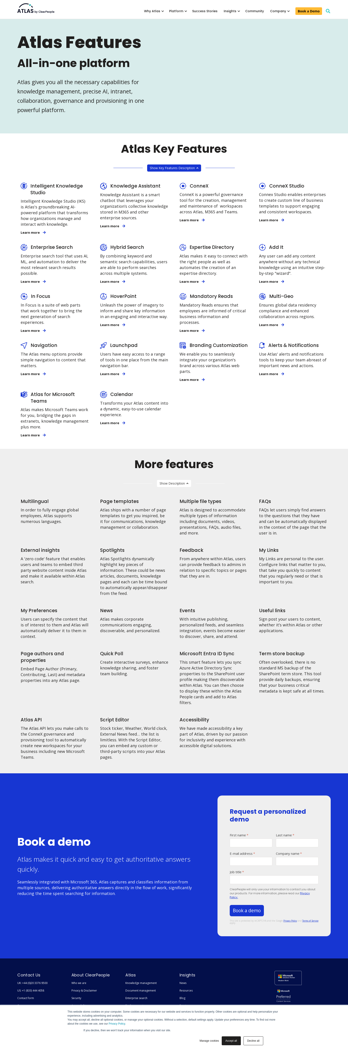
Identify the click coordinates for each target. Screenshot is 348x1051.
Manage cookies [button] (209, 1040)
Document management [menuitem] (140, 990)
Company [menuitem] (278, 11)
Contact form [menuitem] (25, 998)
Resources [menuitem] (186, 990)
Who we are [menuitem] (78, 983)
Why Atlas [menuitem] (152, 11)
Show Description (174, 483)
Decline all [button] (253, 1040)
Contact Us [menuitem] (28, 975)
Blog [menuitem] (182, 998)
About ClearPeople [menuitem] (90, 975)
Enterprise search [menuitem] (136, 998)
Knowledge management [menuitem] (141, 983)
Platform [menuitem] (176, 11)
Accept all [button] (231, 1040)
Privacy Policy (117, 1023)
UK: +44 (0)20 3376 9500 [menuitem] (32, 983)
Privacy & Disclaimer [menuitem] (84, 990)
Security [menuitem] (76, 998)
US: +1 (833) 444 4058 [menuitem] (30, 990)
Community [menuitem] (254, 11)
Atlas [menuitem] (130, 975)
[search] (328, 11)
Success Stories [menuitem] (205, 11)
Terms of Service (310, 920)
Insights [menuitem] (230, 11)
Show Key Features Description (174, 168)
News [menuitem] (183, 983)
